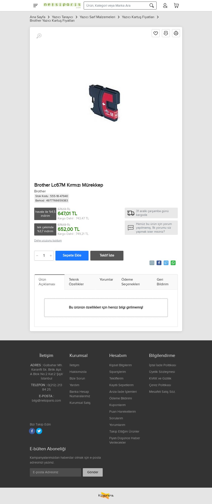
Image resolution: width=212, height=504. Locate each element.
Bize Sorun (77, 378)
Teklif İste (107, 255)
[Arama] (152, 5)
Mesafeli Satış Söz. (162, 392)
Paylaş (159, 262)
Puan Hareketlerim (122, 412)
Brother (40, 191)
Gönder (92, 472)
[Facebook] (32, 431)
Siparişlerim (117, 372)
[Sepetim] (176, 5)
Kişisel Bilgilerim (120, 365)
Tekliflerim (116, 378)
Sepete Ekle (72, 255)
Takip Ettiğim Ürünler (124, 431)
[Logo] (61, 5)
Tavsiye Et (152, 262)
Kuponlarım (117, 405)
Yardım (74, 385)
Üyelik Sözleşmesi (162, 372)
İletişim (74, 365)
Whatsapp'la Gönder (173, 262)
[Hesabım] (165, 5)
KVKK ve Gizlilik (160, 378)
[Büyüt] (39, 36)
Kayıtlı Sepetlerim (121, 385)
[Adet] (44, 256)
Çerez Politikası (160, 385)
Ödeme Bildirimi (120, 398)
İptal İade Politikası (162, 365)
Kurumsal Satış (80, 403)
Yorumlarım (117, 425)
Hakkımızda (78, 372)
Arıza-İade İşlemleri (123, 392)
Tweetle (166, 262)
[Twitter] (39, 431)
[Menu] (35, 5)
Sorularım (116, 418)
